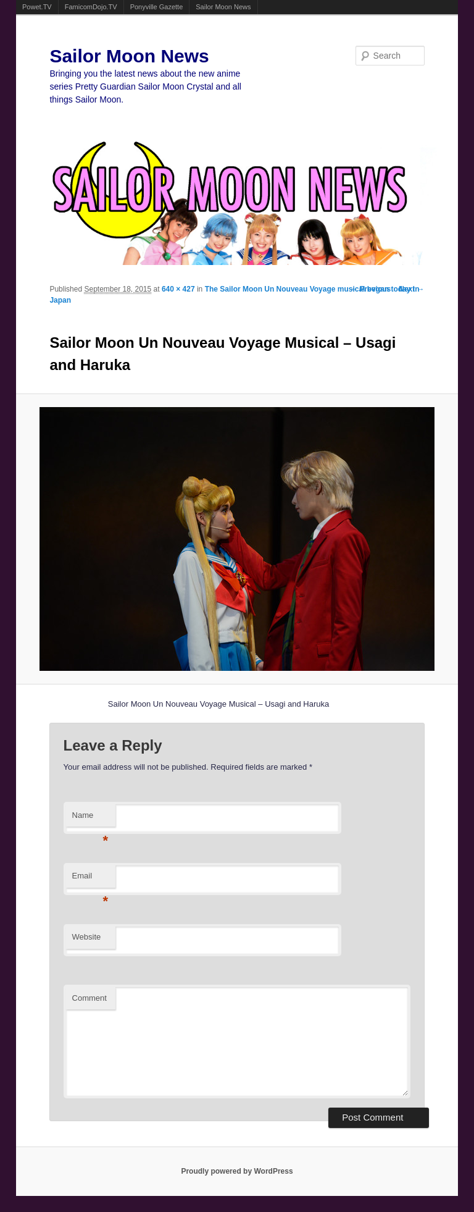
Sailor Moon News (223, 7)
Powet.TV (37, 7)
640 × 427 (178, 289)
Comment (89, 998)
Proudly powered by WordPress (237, 1171)
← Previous (370, 289)
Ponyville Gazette (156, 7)
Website (86, 936)
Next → (411, 289)
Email (90, 879)
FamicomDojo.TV (91, 7)
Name (90, 818)
